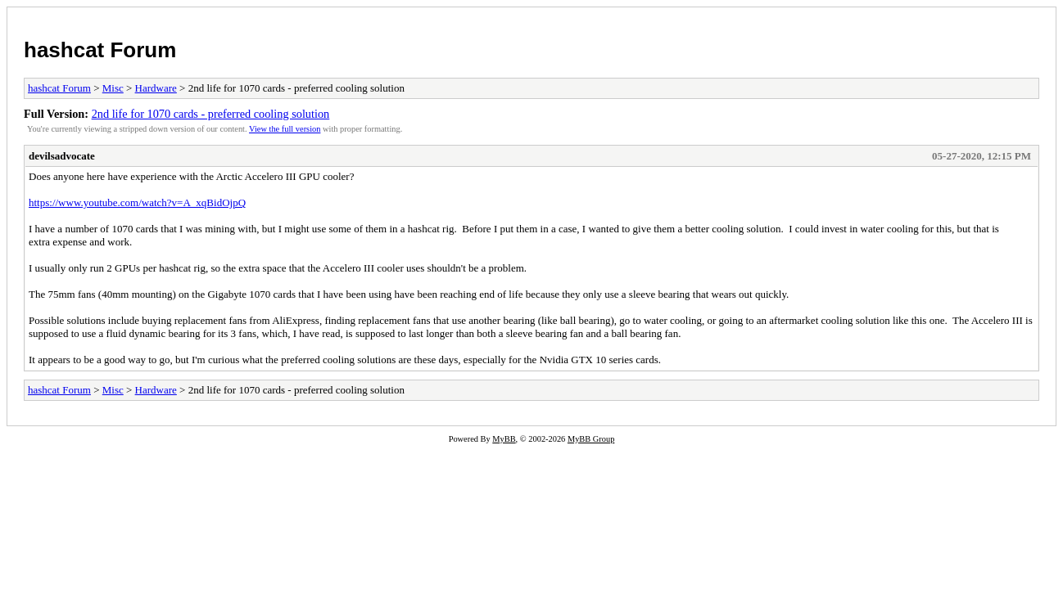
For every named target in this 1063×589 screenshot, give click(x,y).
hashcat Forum (100, 50)
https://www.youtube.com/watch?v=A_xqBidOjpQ (137, 202)
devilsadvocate (62, 156)
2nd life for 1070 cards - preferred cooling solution (211, 113)
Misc (113, 88)
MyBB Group (591, 438)
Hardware (156, 88)
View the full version (284, 128)
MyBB (503, 438)
